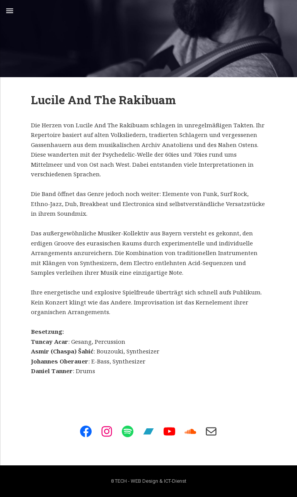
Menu (9, 11)
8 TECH (119, 481)
